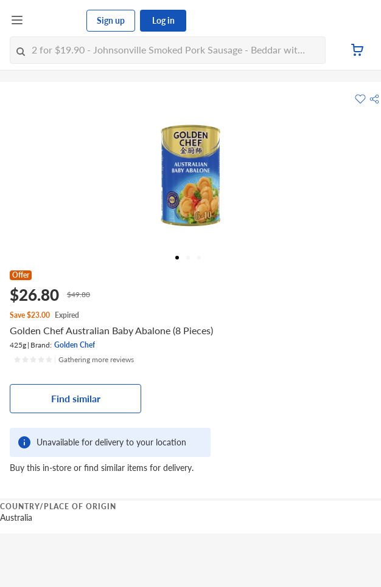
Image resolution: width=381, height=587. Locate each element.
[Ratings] (74, 360)
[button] (374, 99)
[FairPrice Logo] (55, 20)
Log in (163, 20)
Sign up (111, 20)
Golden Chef (74, 344)
